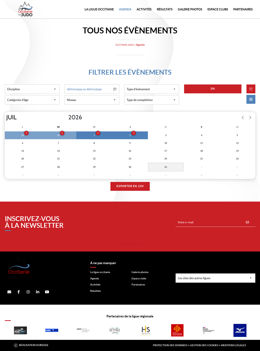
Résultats (165, 9)
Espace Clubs (217, 9)
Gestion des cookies (204, 345)
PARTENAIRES (243, 9)
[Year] (65, 117)
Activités (144, 9)
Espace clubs (139, 278)
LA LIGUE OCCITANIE (99, 9)
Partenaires (138, 284)
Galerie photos (190, 9)
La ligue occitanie (100, 272)
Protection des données (170, 345)
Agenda (125, 9)
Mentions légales (233, 345)
